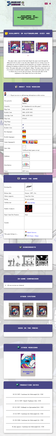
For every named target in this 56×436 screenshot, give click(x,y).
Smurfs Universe (30, 232)
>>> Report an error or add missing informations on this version (25, 95)
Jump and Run (31, 203)
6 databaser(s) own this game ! (32, 106)
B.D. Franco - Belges (32, 236)
